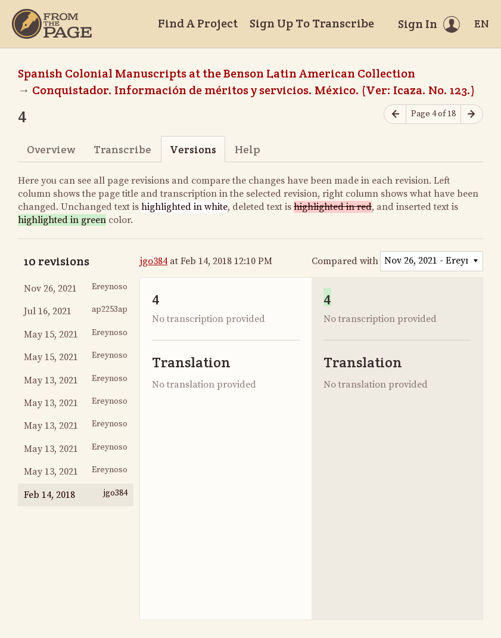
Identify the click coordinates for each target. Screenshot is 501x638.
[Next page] (471, 114)
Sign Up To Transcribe (312, 23)
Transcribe (122, 149)
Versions (193, 149)
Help (247, 149)
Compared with (345, 261)
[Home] (52, 24)
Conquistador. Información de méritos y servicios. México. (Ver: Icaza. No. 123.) (253, 90)
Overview (51, 149)
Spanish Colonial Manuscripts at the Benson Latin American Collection (216, 73)
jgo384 (153, 261)
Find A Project (198, 23)
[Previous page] (395, 114)
